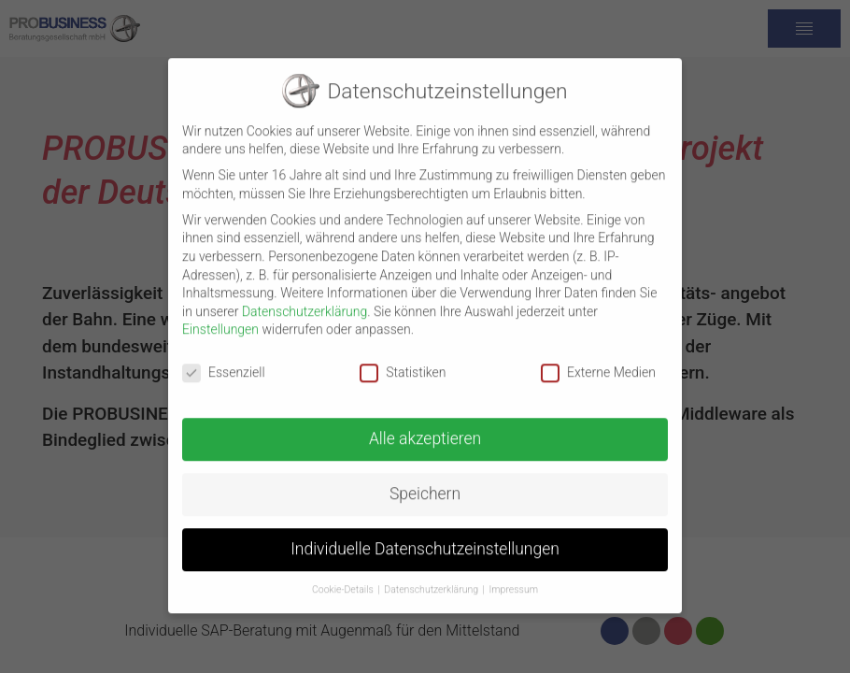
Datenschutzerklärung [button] (431, 579)
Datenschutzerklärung (304, 301)
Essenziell (223, 362)
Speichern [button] (425, 483)
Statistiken (403, 362)
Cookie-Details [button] (343, 579)
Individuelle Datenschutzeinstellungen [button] (425, 538)
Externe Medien (598, 362)
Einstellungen (220, 318)
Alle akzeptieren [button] (425, 428)
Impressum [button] (514, 579)
